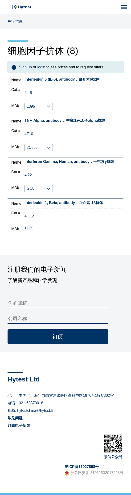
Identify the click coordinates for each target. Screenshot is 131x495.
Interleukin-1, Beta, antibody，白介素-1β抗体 (64, 203)
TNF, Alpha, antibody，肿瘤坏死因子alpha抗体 (65, 120)
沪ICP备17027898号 (82, 467)
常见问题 (15, 418)
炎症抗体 (15, 22)
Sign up (25, 67)
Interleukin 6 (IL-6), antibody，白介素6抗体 (62, 79)
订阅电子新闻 (19, 426)
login (41, 67)
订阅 (58, 337)
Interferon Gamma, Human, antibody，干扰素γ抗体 (69, 162)
